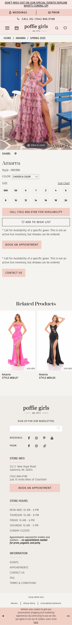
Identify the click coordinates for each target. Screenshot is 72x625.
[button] (7, 28)
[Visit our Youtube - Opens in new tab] (52, 438)
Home (7, 38)
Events (14, 562)
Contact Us (13, 272)
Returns (14, 603)
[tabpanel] (36, 96)
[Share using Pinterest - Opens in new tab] (15, 153)
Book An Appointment (21, 244)
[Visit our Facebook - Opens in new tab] (29, 438)
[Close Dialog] (3, 616)
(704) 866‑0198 (18, 476)
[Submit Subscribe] (58, 428)
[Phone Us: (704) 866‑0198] (36, 19)
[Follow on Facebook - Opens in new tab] (29, 446)
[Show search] (57, 28)
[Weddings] (18, 12)
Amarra (21, 38)
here (36, 622)
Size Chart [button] (64, 183)
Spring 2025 (38, 38)
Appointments (19, 567)
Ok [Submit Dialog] (68, 616)
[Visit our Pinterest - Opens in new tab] (44, 438)
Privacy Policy (29, 603)
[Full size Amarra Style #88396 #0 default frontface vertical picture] (36, 96)
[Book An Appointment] (16, 28)
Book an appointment (34, 488)
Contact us (17, 572)
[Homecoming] (54, 12)
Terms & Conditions (23, 583)
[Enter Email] (36, 428)
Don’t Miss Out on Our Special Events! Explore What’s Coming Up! (36, 4)
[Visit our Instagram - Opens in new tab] (36, 438)
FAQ (12, 578)
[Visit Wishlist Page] (65, 28)
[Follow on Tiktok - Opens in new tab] (44, 446)
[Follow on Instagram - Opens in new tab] (36, 446)
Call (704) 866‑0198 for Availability (36, 212)
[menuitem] (18, 12)
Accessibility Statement (51, 603)
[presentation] (17, 340)
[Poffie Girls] (36, 28)
